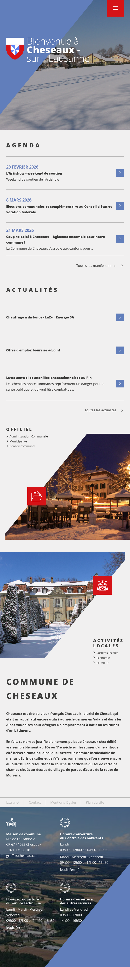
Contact (35, 802)
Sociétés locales (107, 653)
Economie (103, 658)
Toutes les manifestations (100, 266)
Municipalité (18, 441)
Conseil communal (22, 446)
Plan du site (95, 802)
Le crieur (102, 663)
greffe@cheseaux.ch (21, 855)
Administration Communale (29, 436)
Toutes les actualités (104, 410)
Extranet (12, 802)
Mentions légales (63, 802)
